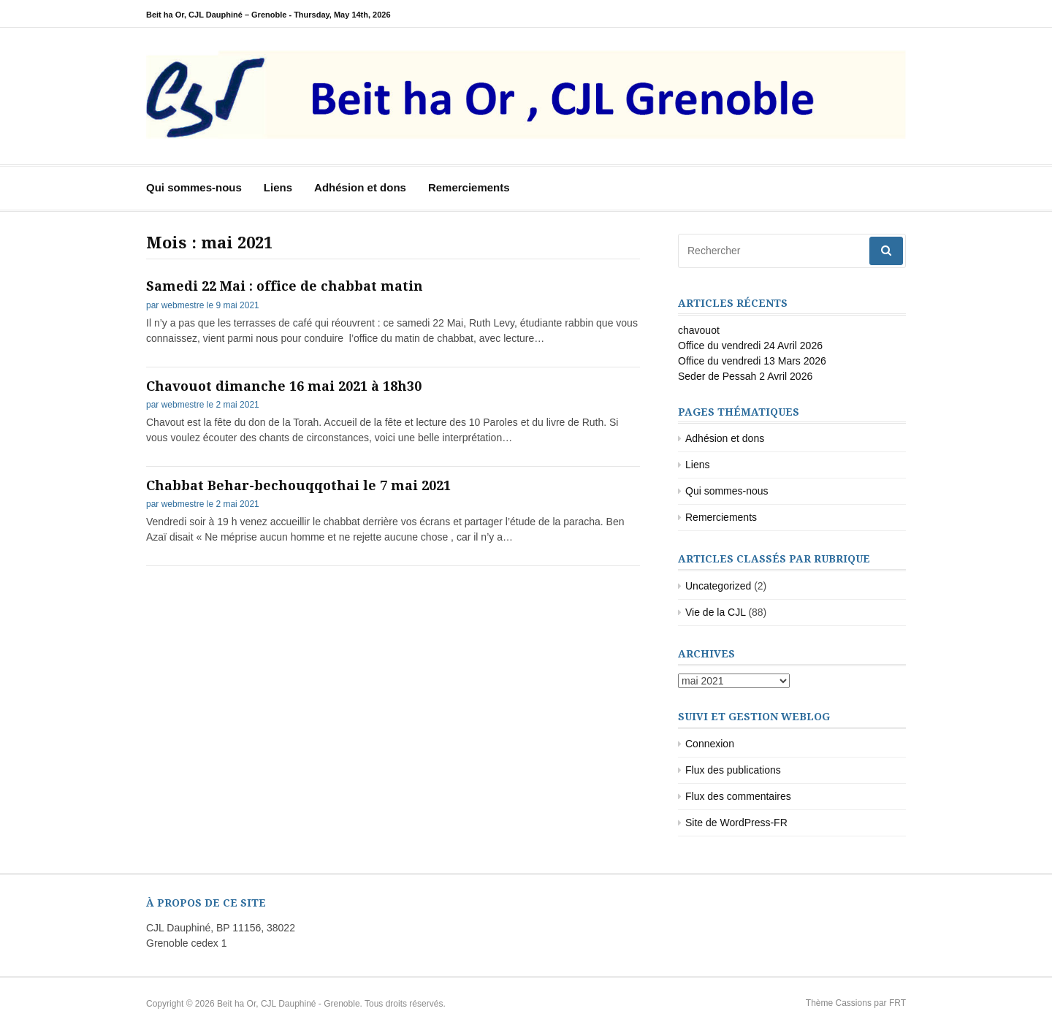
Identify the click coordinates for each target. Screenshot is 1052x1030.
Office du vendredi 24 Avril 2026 (750, 345)
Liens (278, 187)
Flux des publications (733, 770)
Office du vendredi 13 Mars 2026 (752, 361)
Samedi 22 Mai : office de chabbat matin (284, 286)
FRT (897, 1003)
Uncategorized (718, 586)
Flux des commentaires (738, 796)
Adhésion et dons (360, 187)
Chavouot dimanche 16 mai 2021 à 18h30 (284, 386)
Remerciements (469, 187)
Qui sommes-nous (194, 187)
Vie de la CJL (715, 612)
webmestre (183, 305)
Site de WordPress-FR (736, 822)
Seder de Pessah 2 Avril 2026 (745, 376)
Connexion (709, 743)
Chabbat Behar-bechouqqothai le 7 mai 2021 (298, 485)
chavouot (699, 330)
